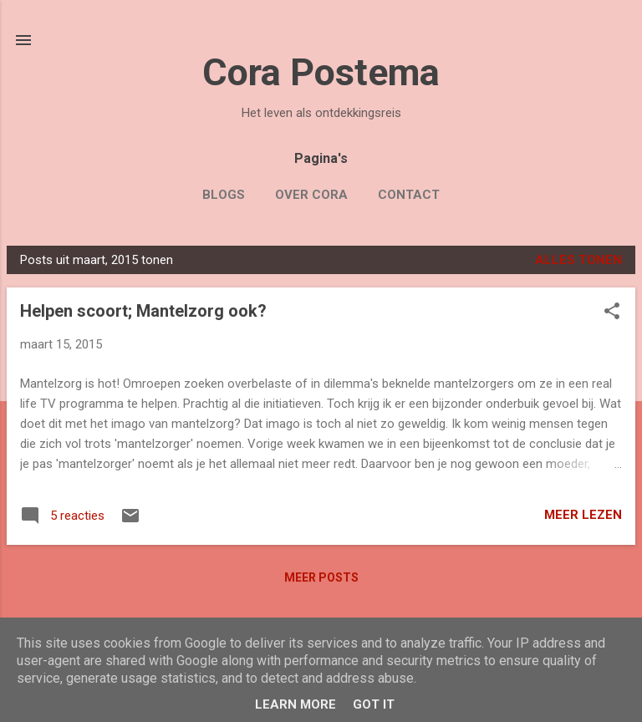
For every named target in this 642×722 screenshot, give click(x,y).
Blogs (223, 194)
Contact (409, 194)
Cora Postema (321, 72)
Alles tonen (578, 259)
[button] (612, 312)
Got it (374, 704)
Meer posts (321, 577)
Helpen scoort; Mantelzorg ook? (143, 311)
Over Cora (311, 194)
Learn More (295, 704)
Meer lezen (583, 514)
